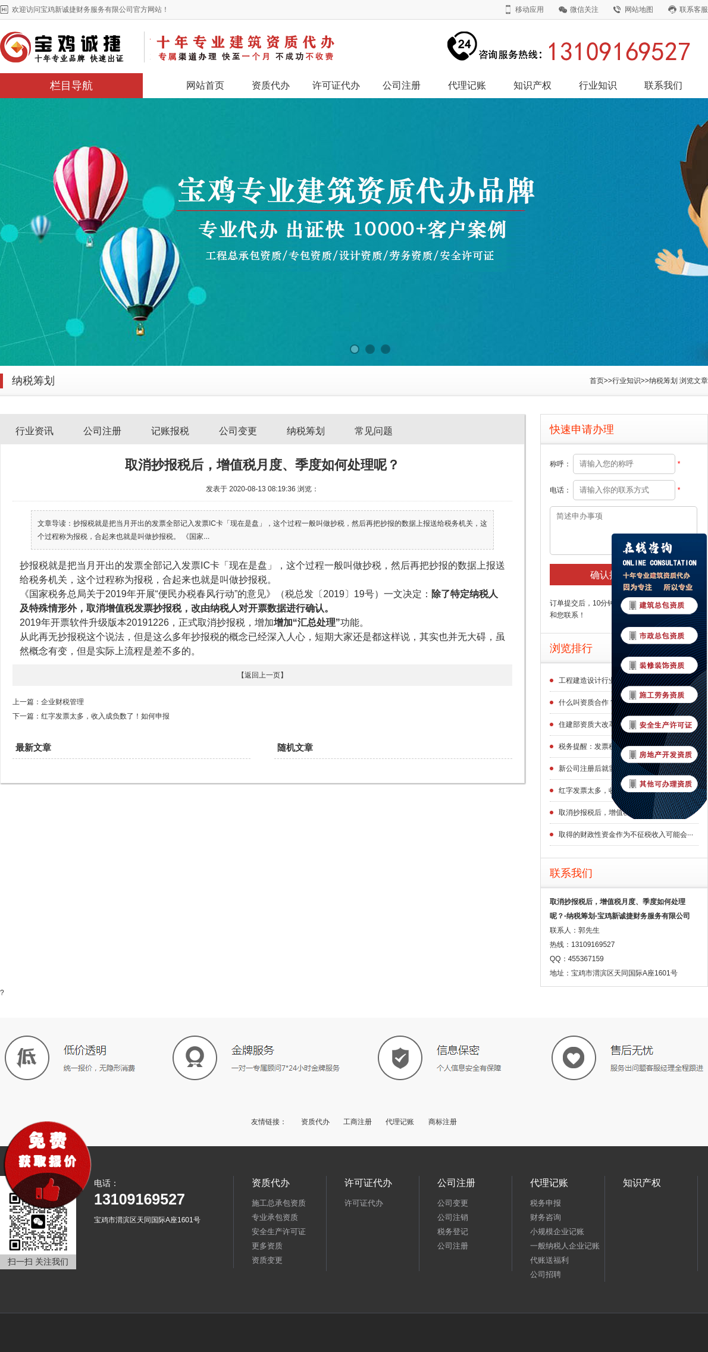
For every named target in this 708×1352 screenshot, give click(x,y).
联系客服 (693, 9)
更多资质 (267, 1245)
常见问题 (374, 431)
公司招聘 (545, 1274)
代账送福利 (549, 1260)
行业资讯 (34, 431)
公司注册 (402, 85)
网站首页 (205, 85)
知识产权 (532, 85)
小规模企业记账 (557, 1231)
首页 (597, 381)
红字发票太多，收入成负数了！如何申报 (105, 716)
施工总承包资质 (279, 1203)
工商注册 (357, 1122)
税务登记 (452, 1231)
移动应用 (529, 9)
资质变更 (267, 1260)
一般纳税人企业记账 (565, 1245)
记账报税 (170, 431)
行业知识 (598, 85)
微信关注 (584, 9)
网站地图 (639, 9)
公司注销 (452, 1217)
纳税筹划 (663, 381)
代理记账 (467, 85)
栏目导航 (71, 86)
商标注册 (442, 1122)
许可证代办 (336, 85)
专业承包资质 (275, 1217)
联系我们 (663, 85)
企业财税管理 (62, 702)
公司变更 (238, 431)
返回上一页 (262, 675)
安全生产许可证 (279, 1231)
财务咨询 (545, 1217)
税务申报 (545, 1203)
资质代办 (271, 85)
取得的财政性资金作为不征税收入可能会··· (626, 834)
